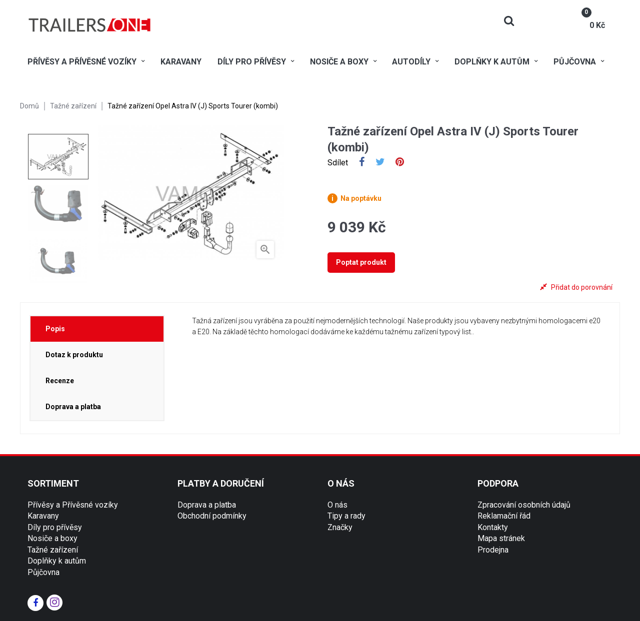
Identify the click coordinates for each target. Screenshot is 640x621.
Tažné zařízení (53, 550)
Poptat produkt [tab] (361, 262)
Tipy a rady (347, 516)
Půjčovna (44, 572)
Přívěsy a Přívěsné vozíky (73, 505)
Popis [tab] (55, 329)
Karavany (43, 516)
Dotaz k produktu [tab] (74, 355)
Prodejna (493, 550)
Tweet (380, 163)
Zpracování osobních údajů (524, 505)
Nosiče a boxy (53, 538)
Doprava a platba (207, 505)
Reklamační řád (504, 516)
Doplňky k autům (57, 561)
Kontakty (493, 527)
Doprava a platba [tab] (73, 407)
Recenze (60, 381)
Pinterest (400, 163)
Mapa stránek (501, 538)
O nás (338, 505)
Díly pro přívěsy (55, 527)
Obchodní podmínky (212, 516)
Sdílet (361, 163)
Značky (340, 527)
